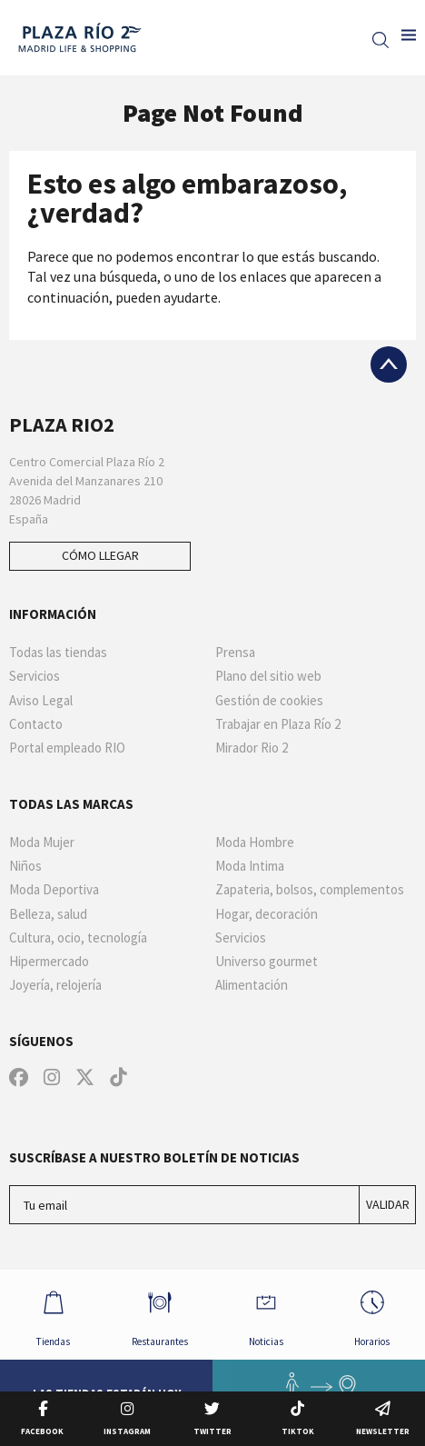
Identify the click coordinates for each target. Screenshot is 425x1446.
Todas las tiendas (58, 652)
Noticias (266, 1314)
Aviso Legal (41, 701)
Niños (25, 866)
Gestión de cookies (269, 701)
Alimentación (251, 985)
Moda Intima (249, 866)
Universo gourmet (266, 961)
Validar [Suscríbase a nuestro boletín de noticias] (388, 1204)
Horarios (372, 1314)
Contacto (36, 724)
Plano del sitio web (268, 676)
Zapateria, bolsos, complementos (309, 890)
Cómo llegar (100, 555)
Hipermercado (49, 961)
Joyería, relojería (55, 985)
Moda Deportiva (54, 890)
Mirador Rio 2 (251, 748)
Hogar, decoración (266, 914)
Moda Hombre (254, 842)
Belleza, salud (48, 914)
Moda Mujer (41, 842)
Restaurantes (160, 1314)
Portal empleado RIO (67, 748)
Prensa (235, 652)
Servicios (34, 676)
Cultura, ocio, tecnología (78, 938)
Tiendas (53, 1314)
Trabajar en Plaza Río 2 (278, 724)
